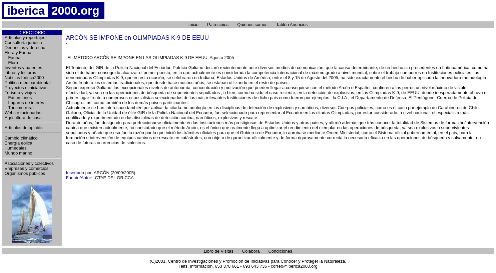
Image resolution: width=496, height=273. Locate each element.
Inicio (193, 24)
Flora (11, 62)
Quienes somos (252, 24)
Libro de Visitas (218, 251)
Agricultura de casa (23, 117)
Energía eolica (18, 143)
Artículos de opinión (24, 127)
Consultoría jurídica (23, 42)
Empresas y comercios (26, 168)
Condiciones (280, 251)
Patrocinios (217, 24)
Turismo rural (19, 107)
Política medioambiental (28, 82)
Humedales (16, 148)
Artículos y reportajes (25, 37)
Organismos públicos (25, 173)
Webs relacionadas (23, 112)
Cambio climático (21, 138)
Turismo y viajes (20, 92)
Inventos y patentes (23, 67)
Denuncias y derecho (25, 47)
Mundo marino (18, 153)
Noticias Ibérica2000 (24, 77)
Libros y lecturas (20, 72)
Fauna (13, 57)
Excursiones (18, 97)
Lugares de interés (24, 102)
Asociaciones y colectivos (29, 163)
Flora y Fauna (18, 52)
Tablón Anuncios (292, 24)
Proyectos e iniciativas (26, 87)
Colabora (251, 251)
